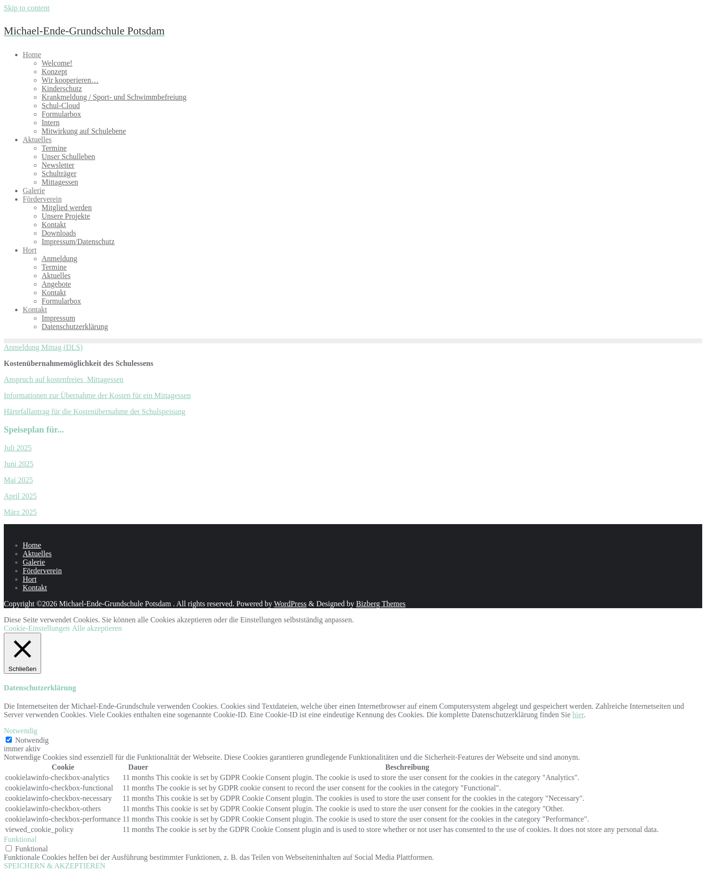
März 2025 (20, 512)
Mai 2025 (18, 480)
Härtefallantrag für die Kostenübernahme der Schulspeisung (94, 411)
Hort (29, 579)
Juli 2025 (18, 448)
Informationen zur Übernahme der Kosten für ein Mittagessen (97, 395)
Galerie (34, 562)
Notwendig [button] (20, 731)
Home (32, 545)
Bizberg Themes (381, 604)
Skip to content (27, 8)
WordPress (290, 604)
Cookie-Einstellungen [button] (37, 628)
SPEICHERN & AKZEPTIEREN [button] (54, 866)
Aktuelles (37, 554)
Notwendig (32, 740)
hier (578, 715)
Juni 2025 (19, 464)
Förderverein (42, 571)
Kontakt (35, 588)
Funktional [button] (20, 839)
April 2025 (20, 496)
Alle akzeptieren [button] (97, 628)
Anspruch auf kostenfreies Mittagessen (63, 379)
